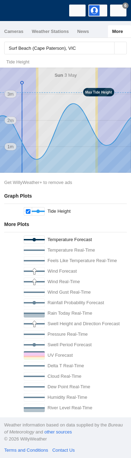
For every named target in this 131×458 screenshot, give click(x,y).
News (83, 31)
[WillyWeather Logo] (15, 10)
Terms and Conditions (26, 450)
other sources (58, 432)
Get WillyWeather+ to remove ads (38, 182)
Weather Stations (50, 31)
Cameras (13, 31)
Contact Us (63, 450)
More (117, 31)
